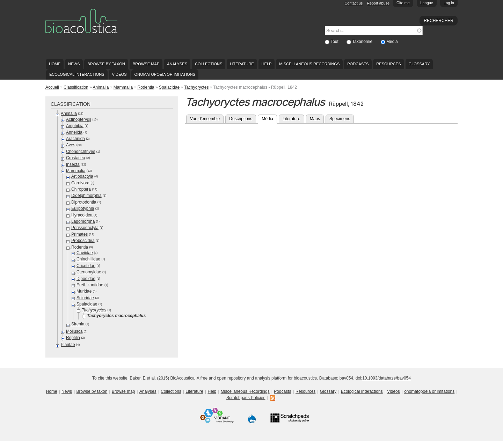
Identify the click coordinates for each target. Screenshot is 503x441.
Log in (449, 3)
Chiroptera (81, 189)
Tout (335, 41)
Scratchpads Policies (245, 397)
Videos (119, 74)
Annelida (74, 132)
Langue (426, 3)
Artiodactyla (82, 176)
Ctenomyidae (88, 272)
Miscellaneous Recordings (309, 64)
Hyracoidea (82, 215)
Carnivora (80, 183)
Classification (76, 87)
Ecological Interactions (76, 74)
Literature (242, 64)
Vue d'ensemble (205, 118)
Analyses (177, 64)
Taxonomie (362, 41)
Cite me (403, 3)
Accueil (52, 87)
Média (392, 41)
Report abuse (378, 3)
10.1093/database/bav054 (386, 378)
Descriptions (240, 118)
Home (54, 64)
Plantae (68, 344)
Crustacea (75, 157)
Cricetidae (85, 265)
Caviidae (84, 252)
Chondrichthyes (80, 151)
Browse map (146, 64)
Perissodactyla (85, 227)
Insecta (73, 164)
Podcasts (358, 64)
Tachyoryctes (196, 87)
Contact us (354, 3)
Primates (79, 234)
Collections (209, 64)
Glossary (419, 64)
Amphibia (74, 125)
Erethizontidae (89, 284)
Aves (70, 144)
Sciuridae (85, 297)
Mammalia (123, 87)
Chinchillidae (88, 259)
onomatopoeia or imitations (164, 74)
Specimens (339, 118)
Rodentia (145, 87)
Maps (315, 118)
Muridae (84, 291)
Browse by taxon (106, 64)
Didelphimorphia (86, 195)
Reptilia (73, 337)
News (74, 64)
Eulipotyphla (82, 208)
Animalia (101, 87)
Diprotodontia (83, 202)
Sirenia (77, 324)
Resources (388, 64)
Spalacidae (169, 87)
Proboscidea (83, 240)
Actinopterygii (78, 119)
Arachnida (75, 138)
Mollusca (74, 331)
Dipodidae (85, 278)
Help (266, 64)
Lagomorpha (83, 221)
